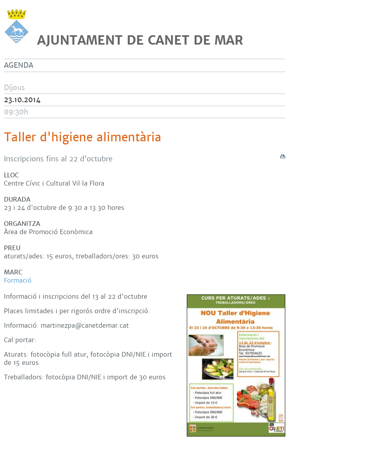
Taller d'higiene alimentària (82, 137)
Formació (18, 280)
